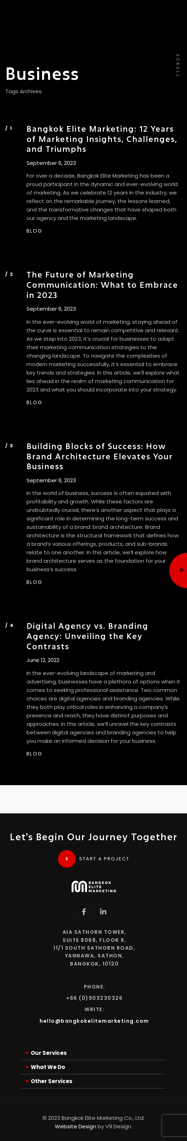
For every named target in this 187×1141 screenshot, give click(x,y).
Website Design (75, 1126)
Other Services (51, 1081)
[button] (93, 1053)
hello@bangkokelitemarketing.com (94, 1020)
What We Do (48, 1067)
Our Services (49, 1053)
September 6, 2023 (51, 163)
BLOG (34, 231)
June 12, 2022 (43, 660)
